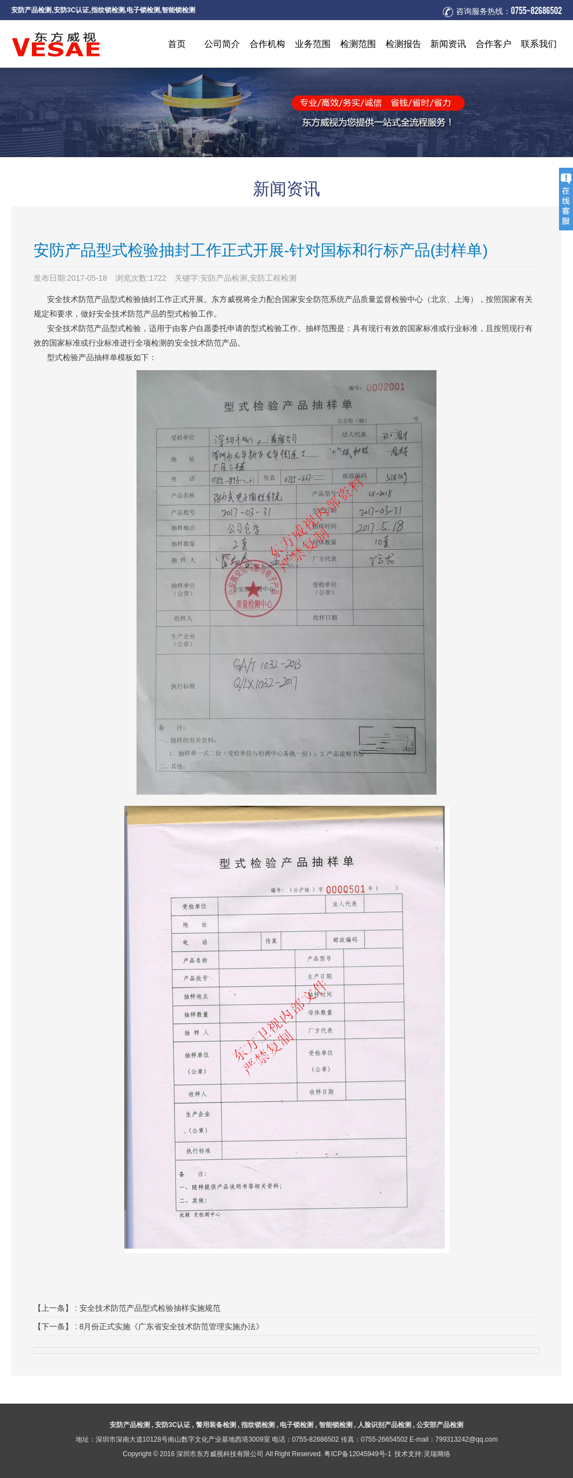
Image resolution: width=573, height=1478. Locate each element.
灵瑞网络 (437, 1453)
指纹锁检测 (108, 10)
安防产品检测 (31, 10)
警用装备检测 (216, 1424)
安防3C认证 (71, 10)
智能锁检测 (178, 10)
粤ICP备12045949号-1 (357, 1453)
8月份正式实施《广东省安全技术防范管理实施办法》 (171, 1326)
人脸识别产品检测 (384, 1424)
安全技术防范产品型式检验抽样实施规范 (149, 1308)
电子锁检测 (143, 10)
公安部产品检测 (439, 1424)
